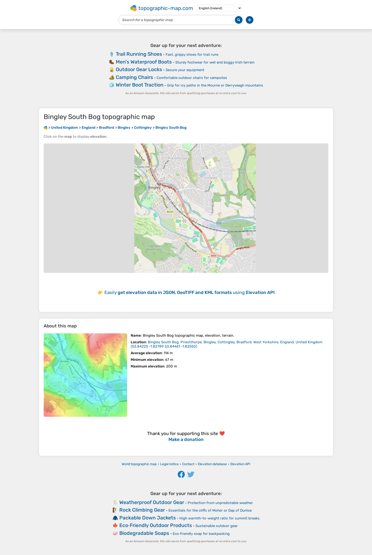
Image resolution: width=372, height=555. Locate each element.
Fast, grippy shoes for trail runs (192, 54)
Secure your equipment (185, 70)
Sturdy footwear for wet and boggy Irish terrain (215, 62)
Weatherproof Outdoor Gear (151, 502)
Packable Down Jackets (147, 518)
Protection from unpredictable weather (220, 503)
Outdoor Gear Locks (139, 69)
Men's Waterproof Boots (144, 62)
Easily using (189, 292)
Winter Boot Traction (139, 85)
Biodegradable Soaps (144, 533)
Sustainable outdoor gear (216, 526)
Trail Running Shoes (139, 54)
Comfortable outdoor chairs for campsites (192, 78)
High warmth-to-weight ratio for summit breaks (219, 518)
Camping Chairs (134, 77)
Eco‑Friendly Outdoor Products (155, 525)
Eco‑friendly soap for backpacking (201, 534)
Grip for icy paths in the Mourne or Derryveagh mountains (215, 85)
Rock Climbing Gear (142, 510)
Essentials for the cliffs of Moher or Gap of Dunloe (210, 510)
